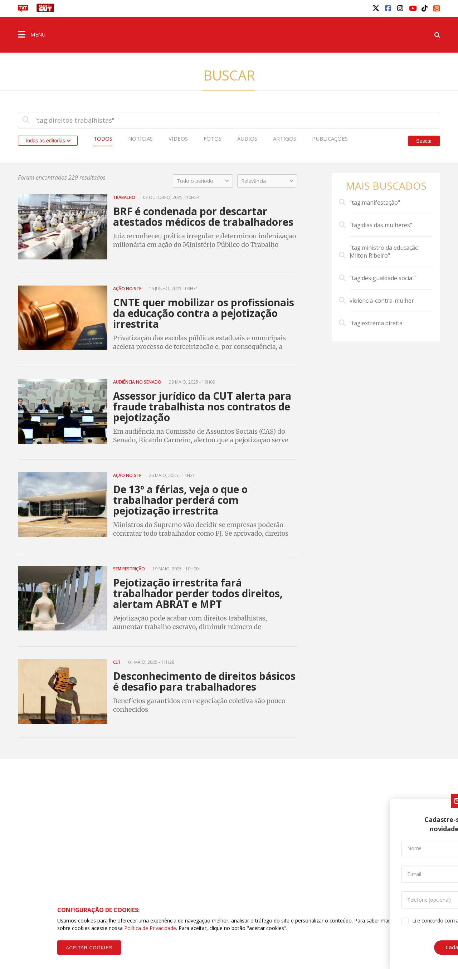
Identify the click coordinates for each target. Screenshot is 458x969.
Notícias (140, 138)
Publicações (330, 138)
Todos (102, 138)
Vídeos (178, 138)
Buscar (424, 141)
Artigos (284, 138)
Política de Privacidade (150, 928)
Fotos (212, 138)
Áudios (247, 138)
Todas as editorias (48, 140)
